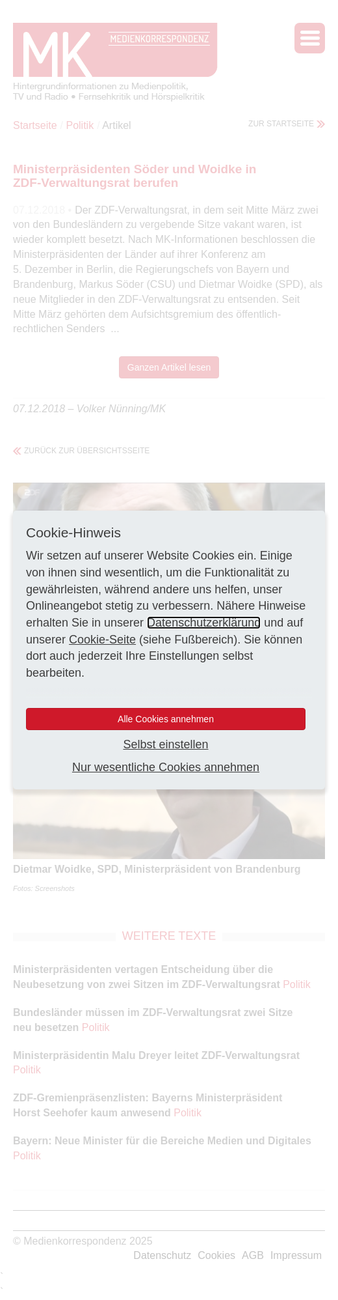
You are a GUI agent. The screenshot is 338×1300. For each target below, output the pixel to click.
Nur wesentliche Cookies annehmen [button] (165, 767)
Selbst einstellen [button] (165, 744)
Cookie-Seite (102, 639)
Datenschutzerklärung (204, 622)
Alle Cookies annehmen (166, 719)
